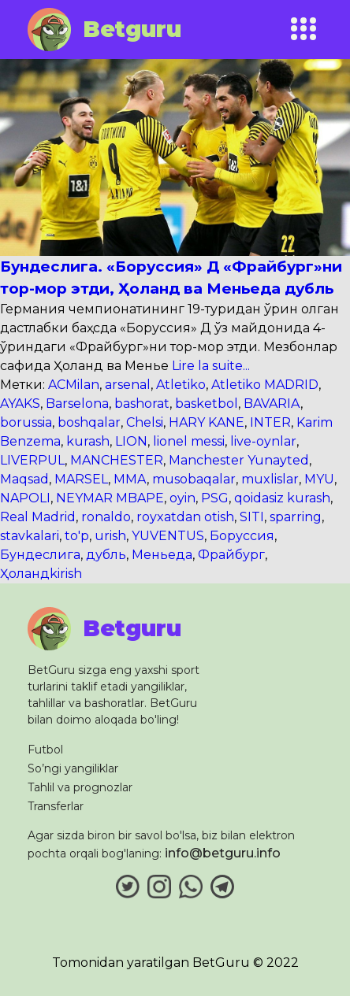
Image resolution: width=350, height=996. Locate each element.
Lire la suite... (209, 365)
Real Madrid (38, 516)
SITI (252, 516)
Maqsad (24, 479)
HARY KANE (206, 422)
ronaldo (106, 516)
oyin (182, 498)
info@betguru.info (223, 853)
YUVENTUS (168, 535)
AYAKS (20, 403)
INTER (270, 422)
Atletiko (181, 384)
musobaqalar (194, 479)
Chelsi (144, 422)
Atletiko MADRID (264, 384)
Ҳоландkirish (41, 573)
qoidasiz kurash (282, 498)
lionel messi (189, 441)
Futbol (45, 749)
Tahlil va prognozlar (80, 787)
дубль (106, 554)
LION (131, 441)
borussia (26, 422)
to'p (77, 535)
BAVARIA (272, 403)
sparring (296, 516)
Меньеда (162, 554)
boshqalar (89, 422)
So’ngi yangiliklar (73, 768)
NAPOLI (25, 498)
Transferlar (56, 806)
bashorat (141, 403)
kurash (88, 441)
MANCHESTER (116, 460)
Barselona (77, 403)
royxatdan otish (185, 516)
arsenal (128, 384)
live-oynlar (263, 441)
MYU (319, 479)
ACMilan (73, 384)
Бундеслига (40, 554)
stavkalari (29, 535)
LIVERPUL (32, 460)
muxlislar (270, 479)
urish (110, 535)
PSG (215, 498)
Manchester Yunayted (239, 460)
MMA (130, 479)
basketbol (206, 403)
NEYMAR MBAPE (110, 498)
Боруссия (242, 535)
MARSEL (81, 479)
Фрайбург (231, 554)
